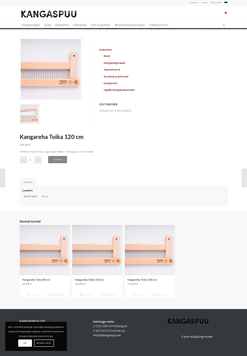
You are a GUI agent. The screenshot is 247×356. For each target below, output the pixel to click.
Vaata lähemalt (55, 294)
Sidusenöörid (112, 69)
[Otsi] (223, 25)
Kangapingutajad (114, 62)
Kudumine (105, 49)
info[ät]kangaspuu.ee (107, 335)
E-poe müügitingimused (197, 336)
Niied (107, 56)
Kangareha (110, 83)
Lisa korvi (57, 159)
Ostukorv (194, 2)
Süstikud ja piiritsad (116, 76)
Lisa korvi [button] (33, 294)
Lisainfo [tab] (27, 182)
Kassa (204, 2)
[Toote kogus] (30, 159)
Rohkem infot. (44, 343)
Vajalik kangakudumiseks (119, 89)
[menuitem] (194, 2)
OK (24, 343)
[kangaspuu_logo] (49, 12)
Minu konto (216, 2)
